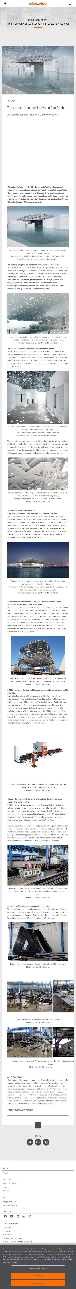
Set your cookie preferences (38, 1268)
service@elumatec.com (10, 1205)
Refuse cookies (38, 1276)
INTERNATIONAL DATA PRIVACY (13, 1238)
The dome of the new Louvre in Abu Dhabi (50, 24)
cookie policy (54, 1251)
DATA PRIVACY (7, 1235)
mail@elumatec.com (10, 1202)
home (9, 24)
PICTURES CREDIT (9, 1231)
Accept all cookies (38, 1283)
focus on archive (22, 24)
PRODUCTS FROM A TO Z (11, 1184)
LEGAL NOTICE (8, 1228)
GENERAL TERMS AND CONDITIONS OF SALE (18, 1242)
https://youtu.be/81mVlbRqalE (20, 1110)
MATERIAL (6, 1191)
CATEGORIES (7, 1187)
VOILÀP (5, 1173)
